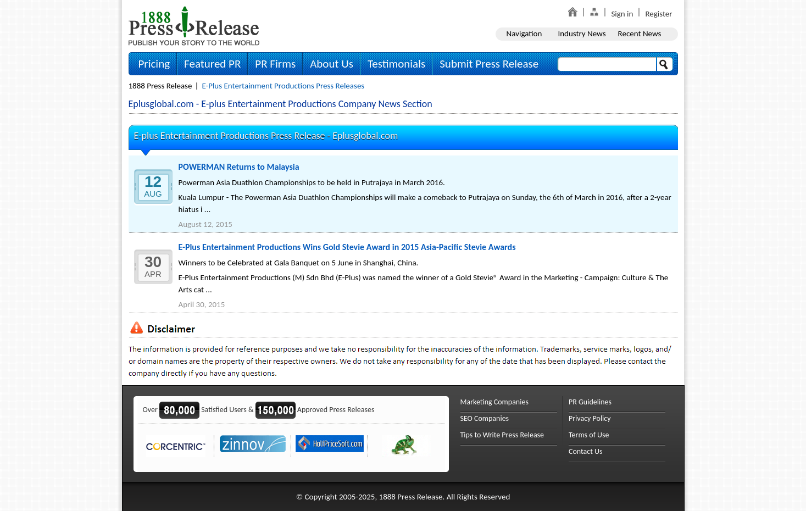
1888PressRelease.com (194, 25)
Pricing (154, 64)
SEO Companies (484, 418)
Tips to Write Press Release (502, 435)
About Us (331, 64)
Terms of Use (589, 435)
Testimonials (396, 64)
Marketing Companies (494, 402)
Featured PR (212, 64)
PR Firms (275, 64)
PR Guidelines (590, 402)
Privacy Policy (590, 418)
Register (658, 14)
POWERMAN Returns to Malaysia (239, 167)
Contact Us (586, 451)
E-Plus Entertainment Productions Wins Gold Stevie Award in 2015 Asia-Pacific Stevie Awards (347, 247)
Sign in (622, 14)
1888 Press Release (160, 86)
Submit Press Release (489, 64)
